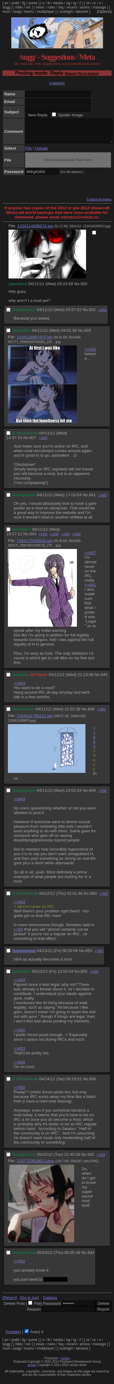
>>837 (90, 557)
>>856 (94, 976)
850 (93, 898)
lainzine (82, 11)
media (58, 3)
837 (32, 442)
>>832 (90, 354)
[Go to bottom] (88, 73)
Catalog (50, 1302)
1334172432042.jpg (35, 545)
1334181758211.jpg (35, 720)
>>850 (76, 538)
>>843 (43, 442)
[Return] (71, 73)
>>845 (43, 538)
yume (32, 3)
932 (91, 1159)
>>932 (19, 1265)
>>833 (102, 314)
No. (77, 288)
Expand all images (99, 204)
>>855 (101, 714)
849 (92, 795)
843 (32, 538)
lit (48, 3)
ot (87, 3)
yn (7, 3)
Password (52, 1308)
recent (72, 7)
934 (91, 1257)
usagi (16, 11)
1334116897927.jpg (35, 341)
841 (92, 499)
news (40, 7)
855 (84, 976)
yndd (15, 3)
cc (94, 3)
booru (29, 11)
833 (87, 335)
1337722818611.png (35, 1165)
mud (5, 11)
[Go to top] (29, 1302)
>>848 (54, 538)
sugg (6, 7)
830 (84, 288)
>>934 (101, 1159)
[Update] (13, 1336)
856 (92, 1083)
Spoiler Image (70, 115)
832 (92, 314)
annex (85, 7)
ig (74, 3)
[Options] (104, 11)
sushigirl (66, 11)
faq (61, 7)
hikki (19, 7)
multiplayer (45, 11)
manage (99, 7)
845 (104, 679)
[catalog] (56, 83)
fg (23, 3)
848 (91, 713)
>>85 (18, 934)
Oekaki (41, 152)
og (68, 3)
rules (51, 7)
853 (88, 955)
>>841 (90, 589)
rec (28, 7)
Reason (34, 1313)
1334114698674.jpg (35, 230)
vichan (65, 1363)
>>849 (65, 538)
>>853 (19, 1053)
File (28, 152)
